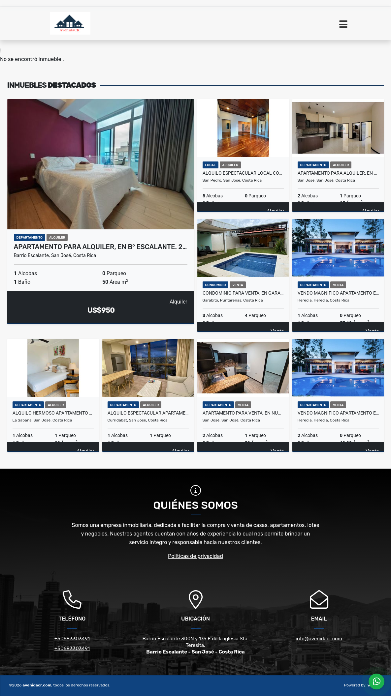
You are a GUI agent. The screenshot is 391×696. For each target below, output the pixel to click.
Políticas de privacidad (195, 556)
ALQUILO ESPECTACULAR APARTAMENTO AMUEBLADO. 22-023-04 (148, 413)
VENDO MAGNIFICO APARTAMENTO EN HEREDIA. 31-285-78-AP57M (338, 293)
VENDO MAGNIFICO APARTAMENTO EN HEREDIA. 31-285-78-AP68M (338, 413)
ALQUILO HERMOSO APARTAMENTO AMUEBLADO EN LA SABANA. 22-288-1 (53, 413)
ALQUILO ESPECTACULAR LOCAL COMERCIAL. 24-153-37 (243, 173)
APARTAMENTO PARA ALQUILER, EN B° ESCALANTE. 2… (100, 247)
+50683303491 (72, 639)
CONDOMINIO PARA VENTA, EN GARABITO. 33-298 (243, 293)
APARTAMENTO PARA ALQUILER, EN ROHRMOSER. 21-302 (338, 173)
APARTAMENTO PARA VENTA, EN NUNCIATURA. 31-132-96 (243, 413)
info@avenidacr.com (319, 639)
